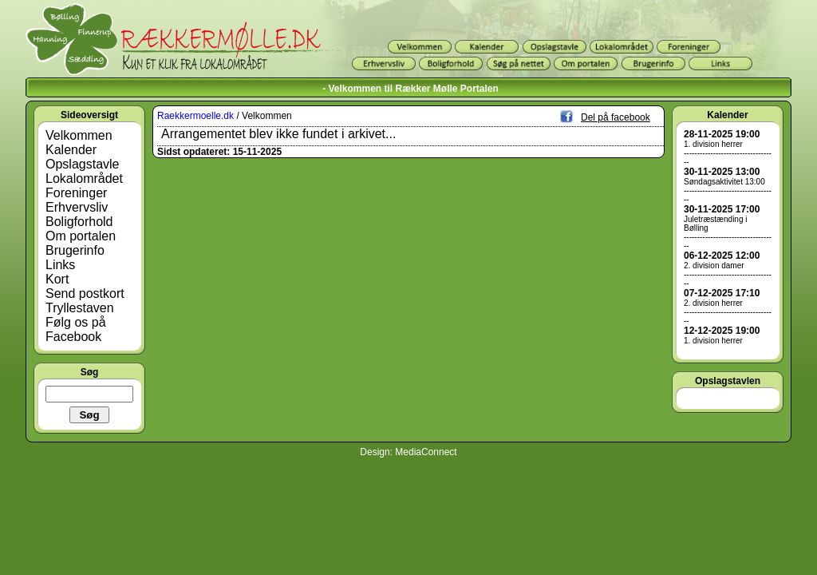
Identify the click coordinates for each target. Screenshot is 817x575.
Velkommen (78, 135)
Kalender (71, 150)
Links (60, 265)
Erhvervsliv (76, 207)
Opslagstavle (82, 164)
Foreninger (76, 193)
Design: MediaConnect (408, 452)
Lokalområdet (84, 178)
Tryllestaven (79, 308)
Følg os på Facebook (75, 329)
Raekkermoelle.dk (195, 115)
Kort (57, 279)
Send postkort (84, 293)
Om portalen (80, 236)
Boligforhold (79, 221)
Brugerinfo (75, 250)
